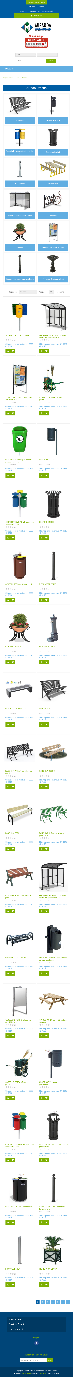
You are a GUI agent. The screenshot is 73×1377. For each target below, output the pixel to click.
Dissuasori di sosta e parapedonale (20, 279)
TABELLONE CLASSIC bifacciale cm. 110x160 (18, 398)
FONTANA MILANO (47, 646)
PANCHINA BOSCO (47, 771)
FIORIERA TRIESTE (13, 646)
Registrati (24, 11)
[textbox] (31, 61)
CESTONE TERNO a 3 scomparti (18, 584)
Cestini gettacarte (53, 120)
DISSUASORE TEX (12, 1269)
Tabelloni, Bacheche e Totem (53, 247)
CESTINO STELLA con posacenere (48, 1083)
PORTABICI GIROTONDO (15, 958)
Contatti (41, 7)
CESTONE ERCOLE (46, 522)
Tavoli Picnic (53, 184)
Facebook (36, 1343)
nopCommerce (26, 1373)
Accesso (33, 11)
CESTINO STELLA (46, 460)
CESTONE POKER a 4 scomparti (18, 1207)
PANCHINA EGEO (12, 833)
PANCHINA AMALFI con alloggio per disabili (18, 772)
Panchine (20, 120)
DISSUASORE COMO (47, 584)
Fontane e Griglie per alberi (53, 279)
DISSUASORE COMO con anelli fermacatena (52, 1208)
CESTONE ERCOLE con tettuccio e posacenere (53, 1145)
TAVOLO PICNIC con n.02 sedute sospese (53, 1021)
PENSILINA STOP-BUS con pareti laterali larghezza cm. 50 (52, 336)
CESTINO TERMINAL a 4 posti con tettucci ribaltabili (19, 1145)
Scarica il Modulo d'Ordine (36, 2)
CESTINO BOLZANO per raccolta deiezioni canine (18, 461)
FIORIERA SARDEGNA (48, 1269)
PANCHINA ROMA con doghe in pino (18, 896)
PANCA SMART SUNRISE (15, 709)
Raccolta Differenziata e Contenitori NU (20, 152)
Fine (68, 1302)
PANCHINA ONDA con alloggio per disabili (51, 834)
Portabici (53, 216)
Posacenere (20, 184)
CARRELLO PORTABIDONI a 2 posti (17, 1083)
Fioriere (20, 247)
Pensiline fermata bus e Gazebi (20, 216)
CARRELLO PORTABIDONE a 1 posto (51, 398)
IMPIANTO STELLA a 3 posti (17, 335)
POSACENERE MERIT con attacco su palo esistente (53, 959)
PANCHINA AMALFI (47, 709)
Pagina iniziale (8, 78)
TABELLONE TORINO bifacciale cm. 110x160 (18, 1021)
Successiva (63, 1302)
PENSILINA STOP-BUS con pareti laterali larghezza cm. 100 (52, 896)
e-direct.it (43, 1373)
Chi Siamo (32, 7)
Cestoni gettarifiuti (53, 152)
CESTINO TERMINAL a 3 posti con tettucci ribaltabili (19, 523)
